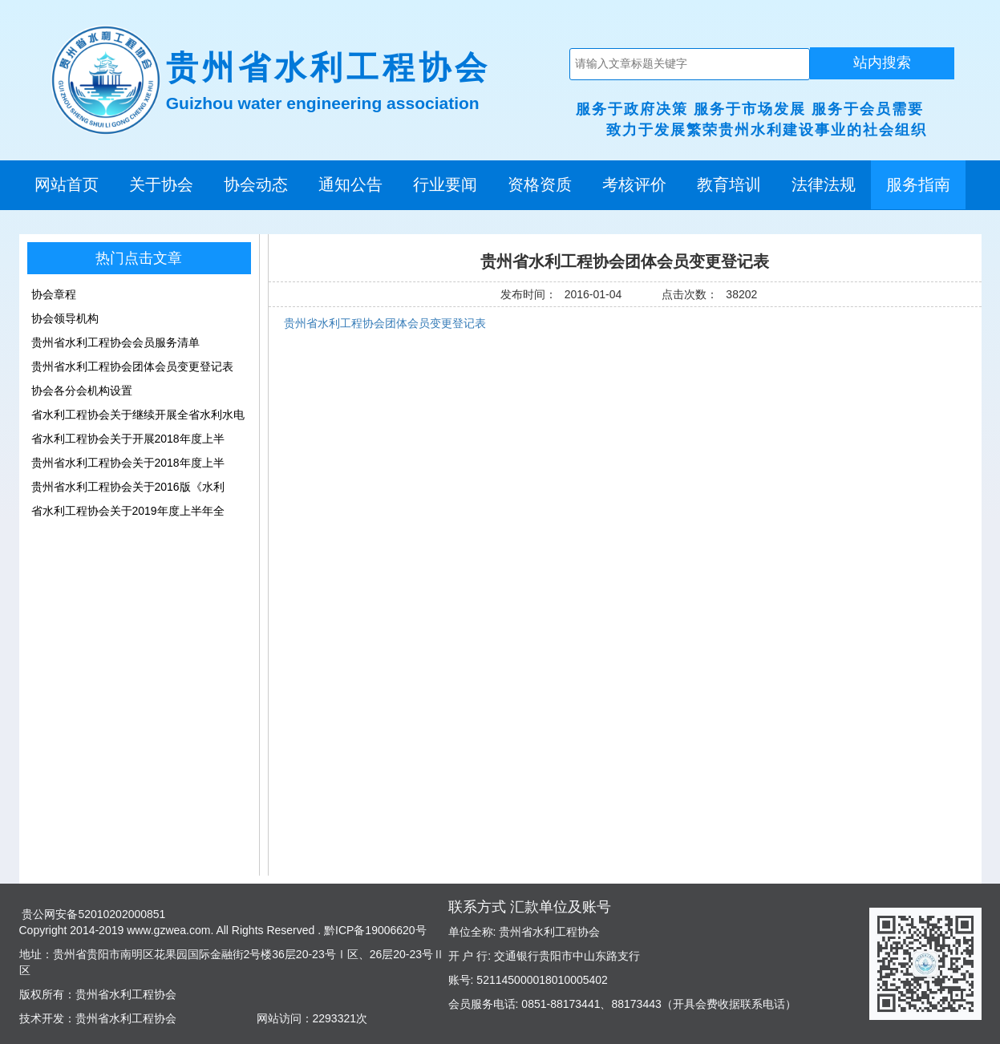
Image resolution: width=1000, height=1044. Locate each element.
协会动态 (256, 184)
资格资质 (540, 184)
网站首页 (66, 184)
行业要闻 (445, 184)
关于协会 (161, 184)
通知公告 (350, 184)
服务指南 (918, 184)
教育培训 (729, 184)
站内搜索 (882, 63)
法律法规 (823, 184)
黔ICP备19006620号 (374, 930)
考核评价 (634, 184)
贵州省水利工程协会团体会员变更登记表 (385, 323)
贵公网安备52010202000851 (92, 914)
